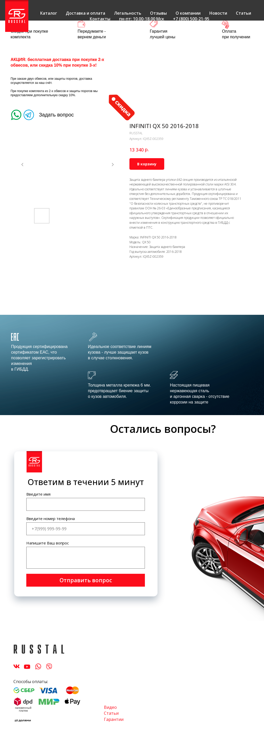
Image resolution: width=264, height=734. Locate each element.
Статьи (243, 13)
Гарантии (113, 719)
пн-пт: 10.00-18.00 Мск (141, 19)
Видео (110, 707)
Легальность (127, 13)
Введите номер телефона (50, 518)
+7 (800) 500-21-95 (191, 19)
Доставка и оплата (85, 13)
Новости (218, 13)
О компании (188, 13)
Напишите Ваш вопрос (47, 542)
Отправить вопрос (86, 580)
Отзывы (158, 13)
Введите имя (38, 494)
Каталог (48, 13)
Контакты (100, 19)
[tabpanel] (132, 365)
